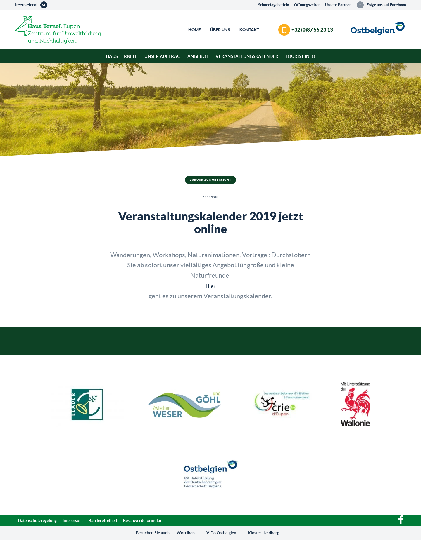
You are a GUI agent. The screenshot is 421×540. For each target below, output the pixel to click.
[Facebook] (401, 522)
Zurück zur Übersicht (210, 180)
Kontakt (249, 29)
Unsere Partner (338, 5)
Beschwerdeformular (142, 520)
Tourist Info (300, 56)
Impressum (73, 520)
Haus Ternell (121, 56)
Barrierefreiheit (103, 520)
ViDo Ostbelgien (221, 532)
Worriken (186, 532)
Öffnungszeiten (307, 5)
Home (194, 29)
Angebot (197, 56)
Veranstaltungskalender (246, 56)
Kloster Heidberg (263, 532)
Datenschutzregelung (37, 520)
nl (44, 5)
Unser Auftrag (162, 56)
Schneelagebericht (273, 5)
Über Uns (220, 29)
